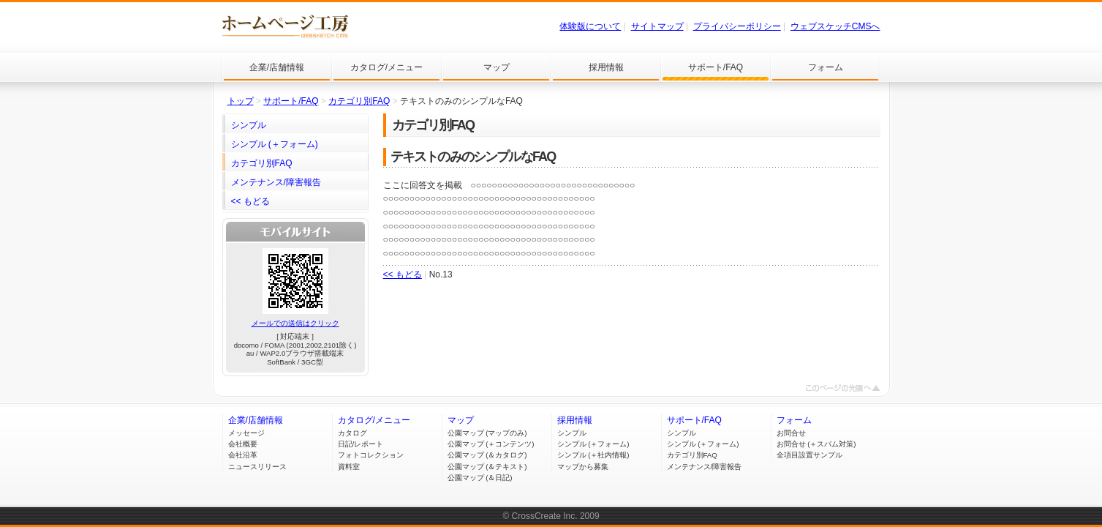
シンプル (571, 433)
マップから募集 (582, 467)
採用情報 (574, 420)
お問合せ (791, 433)
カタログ (352, 433)
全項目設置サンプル (809, 455)
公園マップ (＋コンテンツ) (491, 444)
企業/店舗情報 (255, 420)
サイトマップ (657, 26)
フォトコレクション (371, 455)
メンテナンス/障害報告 (704, 467)
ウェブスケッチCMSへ (835, 26)
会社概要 (242, 444)
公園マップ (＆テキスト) (487, 467)
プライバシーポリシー (737, 26)
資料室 (349, 467)
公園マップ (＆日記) (480, 478)
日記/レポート (361, 444)
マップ (461, 420)
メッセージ (246, 433)
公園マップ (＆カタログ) (487, 455)
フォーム (794, 420)
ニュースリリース (257, 467)
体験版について (590, 26)
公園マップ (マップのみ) (487, 433)
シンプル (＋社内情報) (593, 455)
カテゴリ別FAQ (359, 101)
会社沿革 (242, 455)
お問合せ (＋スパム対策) (816, 444)
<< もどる (402, 274)
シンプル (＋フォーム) (593, 444)
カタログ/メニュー (374, 420)
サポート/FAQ (290, 101)
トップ (240, 101)
